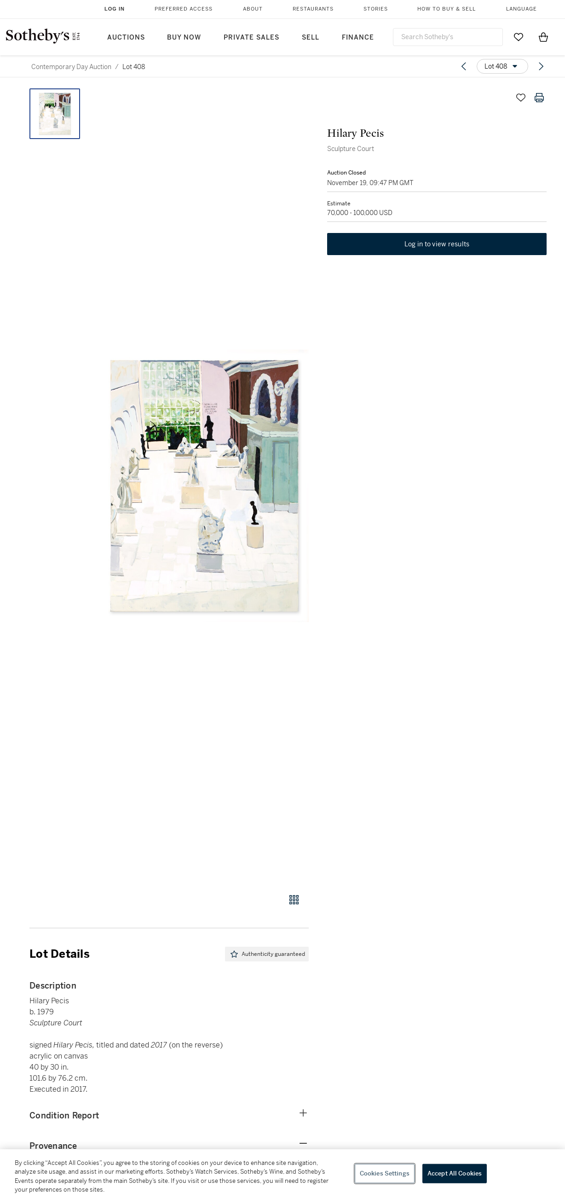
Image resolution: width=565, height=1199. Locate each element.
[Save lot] (520, 97)
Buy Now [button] (184, 37)
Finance (358, 37)
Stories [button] (375, 9)
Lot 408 (133, 67)
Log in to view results (437, 244)
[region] (282, 1174)
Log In (114, 9)
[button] (204, 485)
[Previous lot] (464, 66)
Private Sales (251, 37)
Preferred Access (184, 9)
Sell (310, 37)
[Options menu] (502, 66)
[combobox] (448, 37)
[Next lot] (541, 66)
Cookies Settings (384, 1173)
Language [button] (521, 9)
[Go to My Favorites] (518, 37)
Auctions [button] (126, 37)
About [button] (253, 9)
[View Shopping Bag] (543, 37)
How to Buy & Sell (446, 9)
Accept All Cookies (454, 1173)
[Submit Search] (492, 37)
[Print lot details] (539, 97)
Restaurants (313, 9)
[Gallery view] (294, 900)
